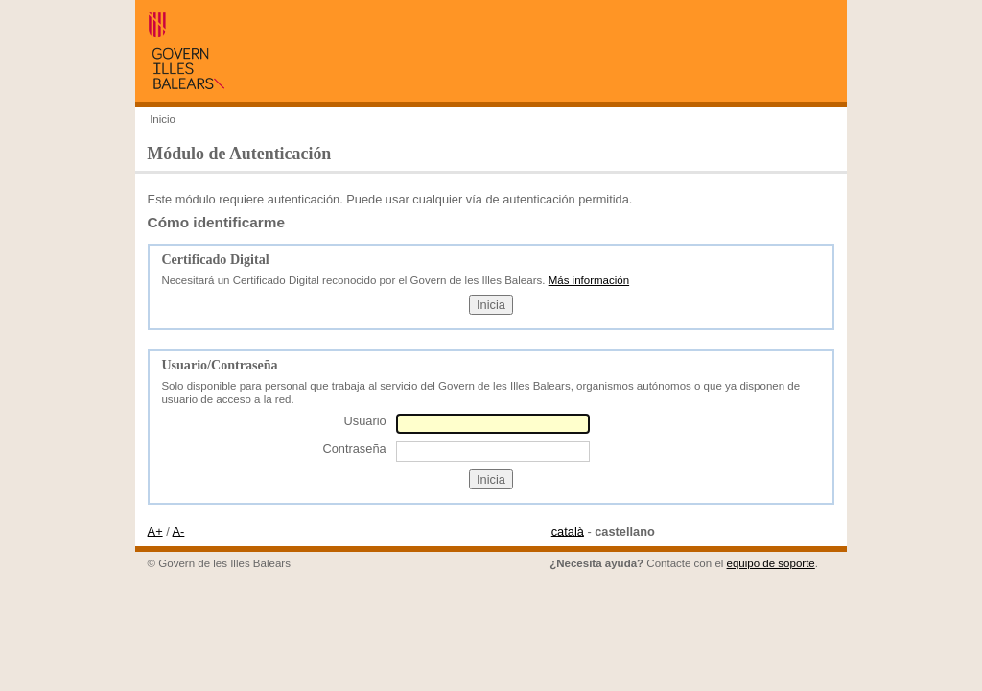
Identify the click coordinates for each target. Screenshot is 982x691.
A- (179, 531)
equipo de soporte (771, 563)
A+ (155, 531)
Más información (589, 280)
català (567, 531)
